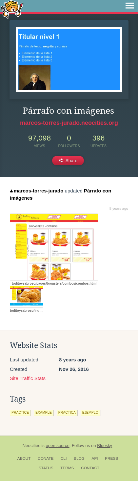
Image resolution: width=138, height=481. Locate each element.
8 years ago (118, 208)
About (24, 458)
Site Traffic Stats (28, 378)
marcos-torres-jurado (36, 190)
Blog (79, 458)
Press (111, 458)
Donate (45, 458)
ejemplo (90, 412)
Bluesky (104, 445)
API (95, 458)
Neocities (31, 445)
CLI (64, 458)
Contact (90, 468)
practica (67, 412)
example (43, 412)
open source (57, 445)
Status (46, 468)
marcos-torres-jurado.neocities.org (69, 123)
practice (20, 412)
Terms (67, 468)
